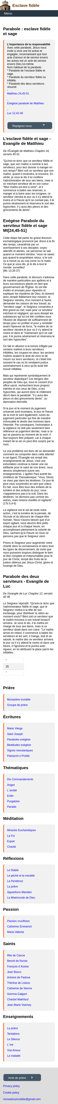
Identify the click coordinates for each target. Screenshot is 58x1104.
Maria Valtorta (15, 932)
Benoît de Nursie (17, 960)
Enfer (10, 795)
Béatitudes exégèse (19, 745)
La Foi (11, 835)
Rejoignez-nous (22, 126)
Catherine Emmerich (19, 926)
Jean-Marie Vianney (19, 1004)
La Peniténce (15, 881)
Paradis (11, 806)
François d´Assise (18, 966)
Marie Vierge (14, 728)
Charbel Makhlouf (17, 999)
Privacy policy (11, 1086)
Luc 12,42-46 (15, 113)
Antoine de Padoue (18, 977)
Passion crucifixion (18, 921)
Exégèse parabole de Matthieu (25, 103)
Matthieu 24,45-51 (18, 93)
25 (7, 666)
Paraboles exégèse (18, 739)
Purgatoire (13, 801)
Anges (11, 784)
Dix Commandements (20, 779)
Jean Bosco (14, 971)
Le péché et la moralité (21, 875)
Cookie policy (11, 1092)
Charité (11, 846)
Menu (8, 13)
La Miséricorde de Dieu (21, 897)
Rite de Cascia (16, 955)
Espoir (11, 841)
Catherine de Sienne (19, 988)
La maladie (13, 1055)
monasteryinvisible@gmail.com (22, 1099)
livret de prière (17, 1077)
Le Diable (13, 870)
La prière (12, 886)
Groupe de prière (17, 705)
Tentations (13, 1033)
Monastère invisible (18, 699)
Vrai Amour (13, 1050)
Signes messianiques (20, 750)
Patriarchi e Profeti (18, 755)
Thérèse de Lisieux (18, 982)
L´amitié (12, 790)
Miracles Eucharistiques (21, 830)
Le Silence (13, 1039)
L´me (10, 1044)
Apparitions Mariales (19, 892)
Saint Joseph (15, 734)
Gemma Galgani (17, 994)
